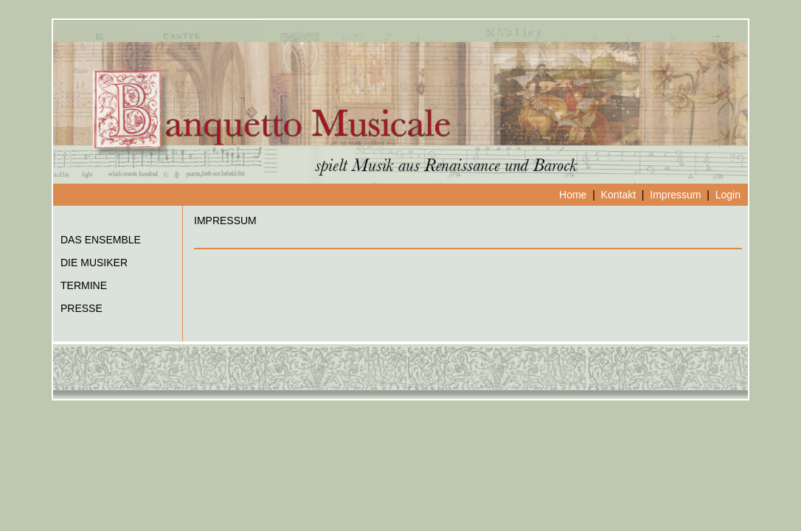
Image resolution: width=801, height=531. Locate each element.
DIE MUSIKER (94, 262)
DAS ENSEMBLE (100, 240)
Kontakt (618, 195)
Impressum (675, 195)
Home (572, 195)
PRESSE (81, 308)
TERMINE (83, 285)
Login (728, 195)
